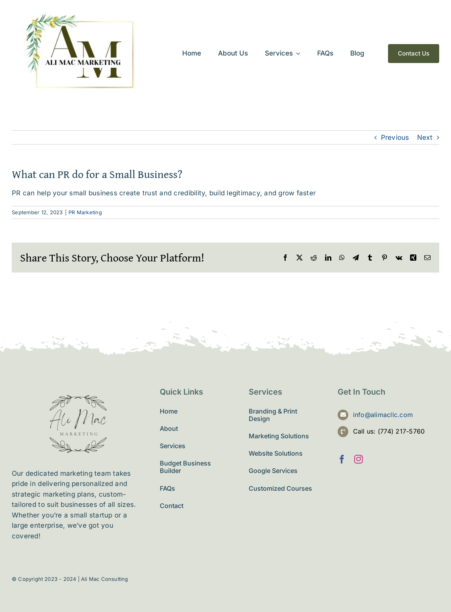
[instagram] (358, 459)
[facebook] (342, 459)
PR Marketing (85, 212)
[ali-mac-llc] (81, 13)
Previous (395, 137)
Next (425, 137)
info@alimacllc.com (383, 415)
